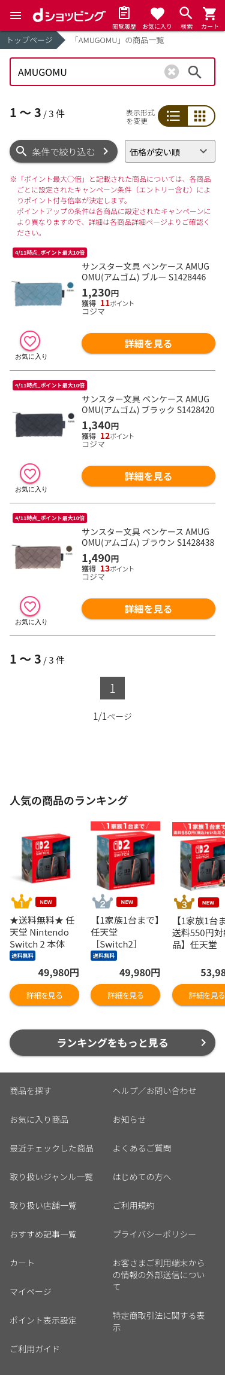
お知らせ (129, 1119)
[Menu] (15, 15)
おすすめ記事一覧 (43, 1234)
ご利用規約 (134, 1205)
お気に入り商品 (39, 1119)
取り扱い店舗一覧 (43, 1205)
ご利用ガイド (35, 1349)
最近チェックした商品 (52, 1148)
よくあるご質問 (142, 1148)
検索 (195, 71)
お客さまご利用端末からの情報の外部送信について (159, 1274)
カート (22, 1263)
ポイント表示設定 (43, 1320)
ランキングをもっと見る (112, 1042)
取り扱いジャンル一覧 (51, 1176)
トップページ (29, 39)
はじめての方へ (142, 1176)
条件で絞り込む (63, 151)
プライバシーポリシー (155, 1234)
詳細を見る (149, 343)
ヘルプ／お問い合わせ (155, 1090)
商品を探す (31, 1090)
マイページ (31, 1291)
